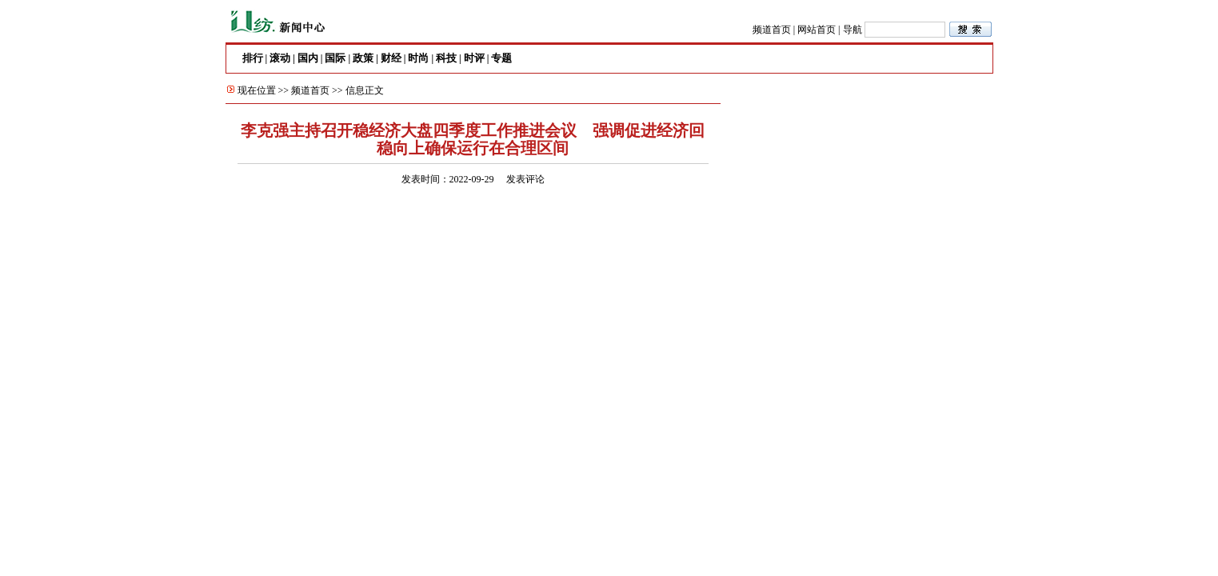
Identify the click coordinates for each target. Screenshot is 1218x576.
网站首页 (816, 29)
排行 (252, 58)
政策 (363, 58)
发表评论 (525, 179)
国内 (308, 58)
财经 (391, 58)
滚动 (280, 58)
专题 (501, 58)
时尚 (418, 58)
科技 (446, 58)
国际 (335, 58)
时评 (474, 58)
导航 (852, 29)
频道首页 (772, 29)
